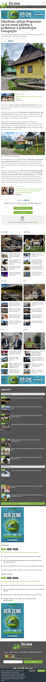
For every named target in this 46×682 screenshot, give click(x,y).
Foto (25, 281)
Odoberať (33, 662)
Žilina (14, 3)
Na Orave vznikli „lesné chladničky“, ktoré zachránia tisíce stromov (20, 552)
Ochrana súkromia (23, 652)
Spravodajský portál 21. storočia (17, 7)
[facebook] (9, 41)
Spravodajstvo (5, 232)
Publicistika (27, 232)
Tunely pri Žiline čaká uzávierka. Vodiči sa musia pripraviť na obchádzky (22, 556)
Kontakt (6, 652)
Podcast (26, 329)
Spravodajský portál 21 (25, 647)
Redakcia (11, 652)
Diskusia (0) (23, 212)
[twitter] (10, 41)
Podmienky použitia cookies (35, 652)
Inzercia (16, 652)
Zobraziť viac (23, 503)
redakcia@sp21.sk (23, 204)
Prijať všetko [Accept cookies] (41, 670)
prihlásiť (35, 222)
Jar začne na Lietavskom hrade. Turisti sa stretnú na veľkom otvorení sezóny (23, 566)
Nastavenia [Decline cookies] (32, 670)
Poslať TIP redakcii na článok (23, 208)
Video (2, 329)
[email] (12, 41)
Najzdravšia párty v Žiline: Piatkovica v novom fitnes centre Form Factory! (22, 570)
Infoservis (3, 281)
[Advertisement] (23, 433)
